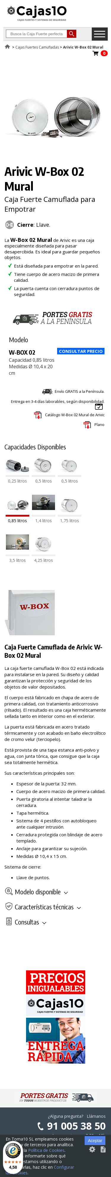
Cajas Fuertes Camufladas (37, 47)
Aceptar (95, 1140)
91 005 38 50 (76, 1126)
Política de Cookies (46, 1150)
